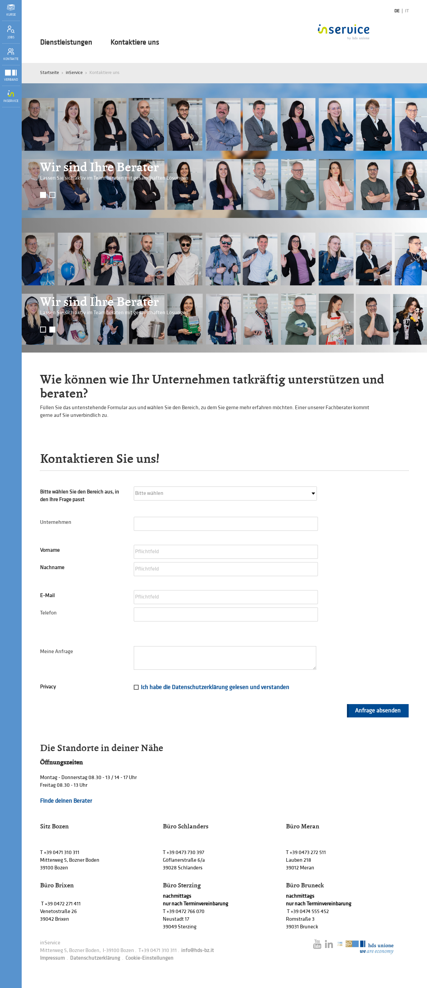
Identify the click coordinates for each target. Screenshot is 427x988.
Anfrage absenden (378, 710)
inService (74, 72)
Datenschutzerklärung (95, 958)
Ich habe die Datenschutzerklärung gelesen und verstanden (215, 687)
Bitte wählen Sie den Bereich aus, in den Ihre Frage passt (79, 496)
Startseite (49, 72)
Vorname (50, 550)
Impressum (52, 958)
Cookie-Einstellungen (149, 958)
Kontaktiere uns (134, 42)
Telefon (48, 613)
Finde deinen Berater (66, 800)
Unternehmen (55, 522)
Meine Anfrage (56, 651)
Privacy (48, 687)
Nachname (52, 567)
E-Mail (47, 595)
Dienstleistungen (66, 42)
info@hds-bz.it (197, 950)
